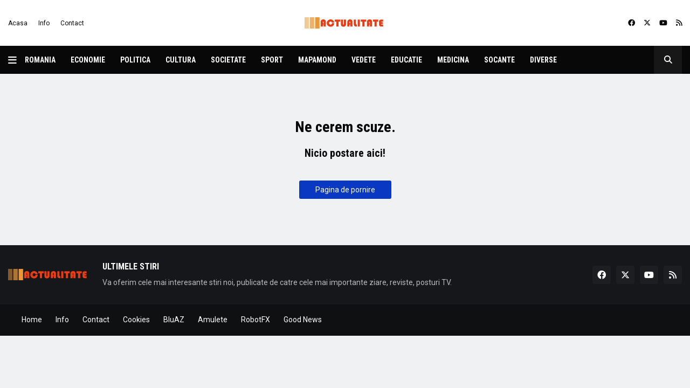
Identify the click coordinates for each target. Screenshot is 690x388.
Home (32, 319)
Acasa (17, 23)
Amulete (212, 319)
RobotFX (255, 319)
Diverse (543, 60)
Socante (499, 60)
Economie (88, 60)
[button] (16, 60)
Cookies (136, 319)
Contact (72, 23)
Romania (40, 60)
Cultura (180, 60)
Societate (228, 60)
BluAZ (173, 319)
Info (44, 23)
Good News (303, 319)
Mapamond (317, 60)
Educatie (406, 60)
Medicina (453, 60)
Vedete (363, 60)
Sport (272, 60)
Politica (135, 60)
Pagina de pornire (345, 189)
